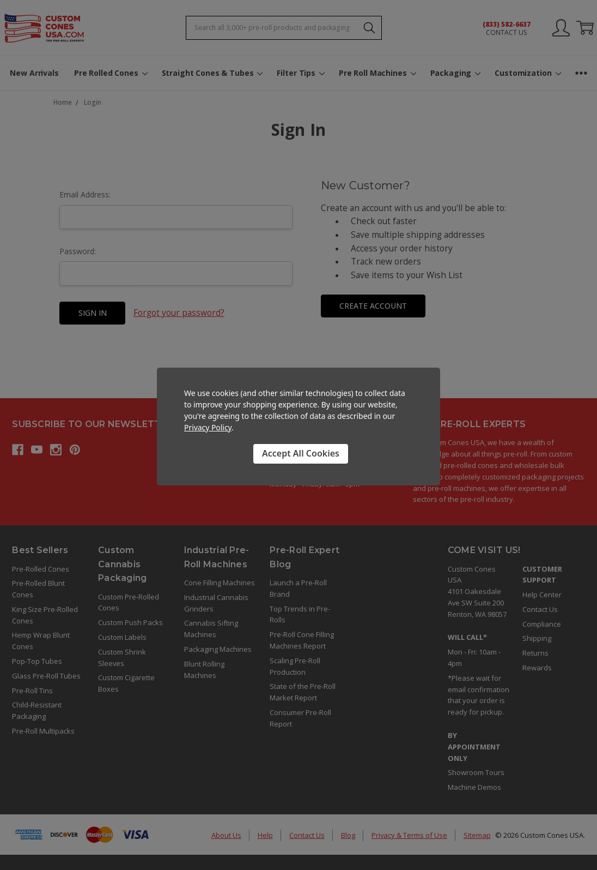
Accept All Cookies (300, 453)
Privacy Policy (208, 427)
